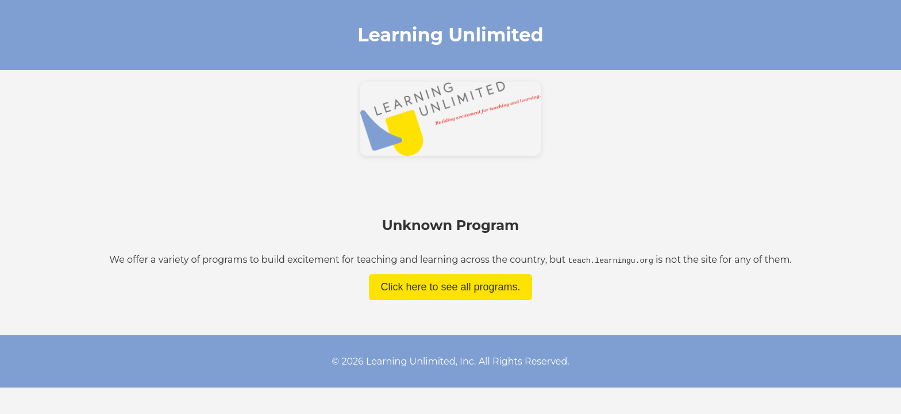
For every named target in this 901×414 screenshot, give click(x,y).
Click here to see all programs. (450, 287)
